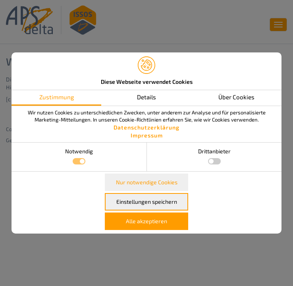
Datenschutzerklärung (146, 127)
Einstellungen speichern (146, 201)
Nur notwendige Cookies (146, 182)
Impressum (147, 135)
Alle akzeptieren (146, 221)
